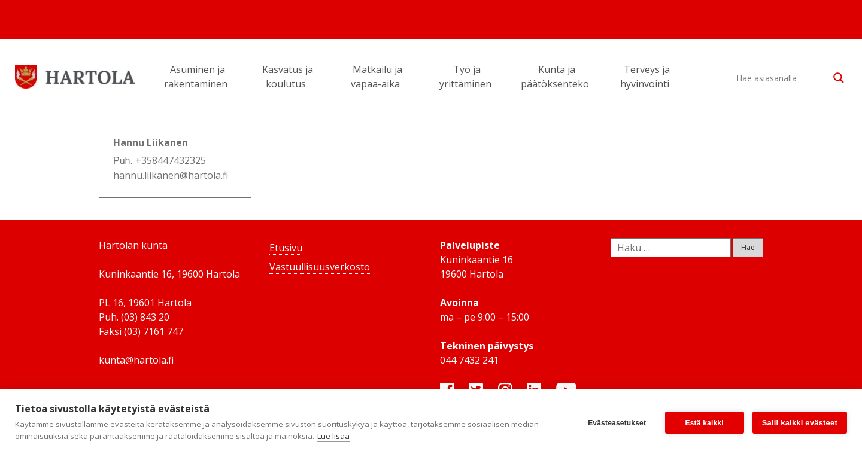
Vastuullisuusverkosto (319, 266)
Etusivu (285, 247)
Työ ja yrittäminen (467, 76)
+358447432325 (170, 160)
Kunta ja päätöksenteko (557, 76)
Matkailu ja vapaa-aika (377, 76)
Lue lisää (333, 436)
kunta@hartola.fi (136, 360)
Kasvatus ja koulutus (287, 76)
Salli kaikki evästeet (799, 422)
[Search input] (781, 78)
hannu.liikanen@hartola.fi (170, 175)
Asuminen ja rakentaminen (197, 76)
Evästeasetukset (617, 423)
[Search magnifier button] (838, 78)
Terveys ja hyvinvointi (646, 76)
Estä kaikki (704, 423)
